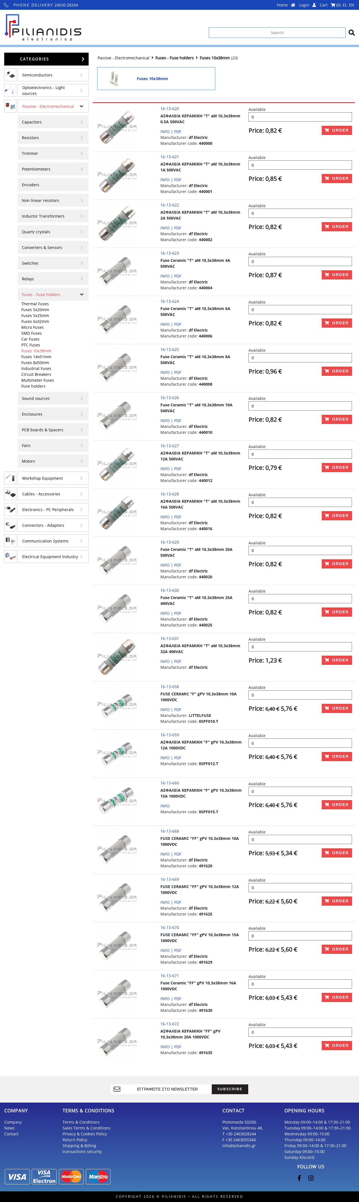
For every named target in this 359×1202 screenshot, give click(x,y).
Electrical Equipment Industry (50, 556)
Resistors (30, 137)
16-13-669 (169, 879)
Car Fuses (30, 339)
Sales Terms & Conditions (87, 1128)
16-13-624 (169, 301)
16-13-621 (169, 156)
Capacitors (32, 122)
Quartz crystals (36, 231)
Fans (26, 445)
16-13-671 (169, 975)
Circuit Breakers (36, 374)
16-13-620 (169, 108)
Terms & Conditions (81, 1122)
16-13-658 (169, 686)
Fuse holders (33, 386)
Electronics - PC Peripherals (48, 509)
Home (286, 5)
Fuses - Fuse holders (41, 294)
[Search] (277, 32)
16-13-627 (169, 445)
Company (13, 1122)
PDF (177, 131)
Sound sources (36, 398)
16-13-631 (169, 638)
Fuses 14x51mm (36, 356)
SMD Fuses (31, 333)
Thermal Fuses (35, 303)
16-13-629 (169, 542)
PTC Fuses (30, 345)
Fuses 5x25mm (35, 315)
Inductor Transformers (43, 216)
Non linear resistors (40, 200)
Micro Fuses (32, 327)
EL (345, 5)
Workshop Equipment (42, 478)
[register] (167, 1089)
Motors (28, 461)
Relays (28, 278)
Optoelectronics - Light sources (43, 90)
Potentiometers (36, 169)
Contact (11, 1133)
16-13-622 (169, 205)
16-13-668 (169, 831)
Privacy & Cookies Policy (85, 1133)
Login (307, 5)
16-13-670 (169, 927)
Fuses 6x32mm (35, 321)
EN (351, 5)
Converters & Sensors (42, 247)
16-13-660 (169, 783)
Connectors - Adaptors (43, 525)
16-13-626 (169, 397)
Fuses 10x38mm (36, 350)
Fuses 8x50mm (35, 362)
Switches (30, 263)
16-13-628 (169, 494)
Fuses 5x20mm (35, 309)
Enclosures (32, 414)
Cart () (330, 5)
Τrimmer (30, 153)
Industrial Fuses (36, 368)
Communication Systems (45, 541)
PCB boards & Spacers (42, 429)
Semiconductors (37, 75)
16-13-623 (169, 253)
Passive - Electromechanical (48, 106)
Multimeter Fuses (37, 380)
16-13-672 (169, 1023)
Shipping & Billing (79, 1145)
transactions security (82, 1151)
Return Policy (75, 1139)
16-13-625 (169, 349)
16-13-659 (169, 734)
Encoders (30, 184)
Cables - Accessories (41, 494)
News (9, 1128)
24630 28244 (41, 5)
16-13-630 (169, 590)
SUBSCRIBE (230, 1089)
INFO (165, 131)
